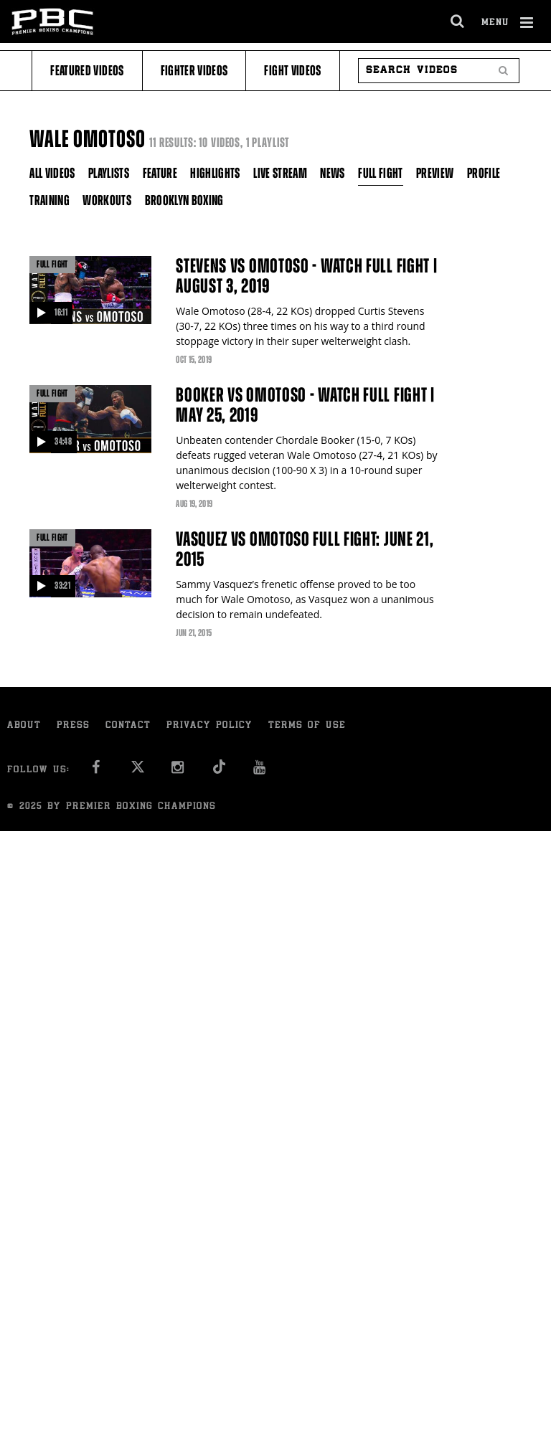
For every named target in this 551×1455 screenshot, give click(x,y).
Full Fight (380, 173)
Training (49, 200)
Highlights (215, 173)
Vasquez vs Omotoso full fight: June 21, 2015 (304, 549)
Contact (128, 726)
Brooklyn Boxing (184, 200)
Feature (160, 173)
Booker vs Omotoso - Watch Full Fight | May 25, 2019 (305, 405)
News (332, 173)
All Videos (52, 173)
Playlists (108, 173)
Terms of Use (307, 726)
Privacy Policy (209, 726)
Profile (483, 173)
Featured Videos (86, 70)
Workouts (107, 200)
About (24, 726)
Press (73, 726)
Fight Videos (292, 70)
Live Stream (280, 173)
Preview (434, 173)
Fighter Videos (194, 70)
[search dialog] (458, 21)
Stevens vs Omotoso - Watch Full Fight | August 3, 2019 (306, 276)
